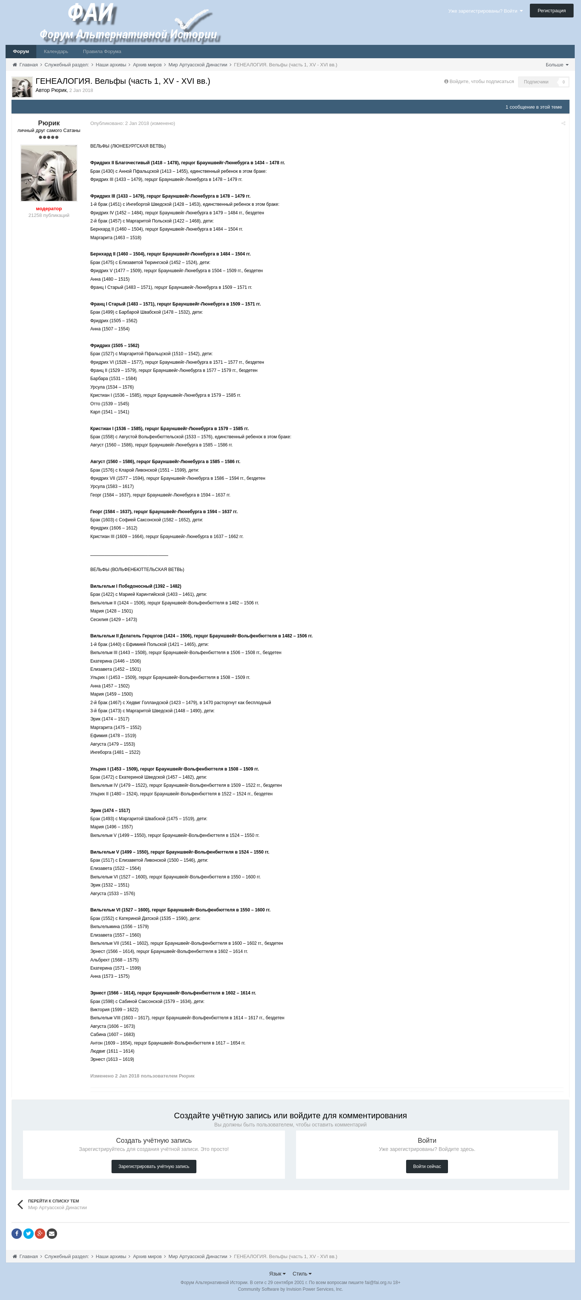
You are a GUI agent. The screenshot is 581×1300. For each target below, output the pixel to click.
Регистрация (552, 10)
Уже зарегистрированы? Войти (485, 11)
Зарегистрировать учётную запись (154, 1166)
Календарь (56, 51)
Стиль (302, 1274)
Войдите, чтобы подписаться (481, 81)
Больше (557, 64)
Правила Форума (102, 51)
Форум (21, 51)
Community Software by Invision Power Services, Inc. (290, 1289)
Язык (277, 1274)
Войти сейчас (427, 1166)
